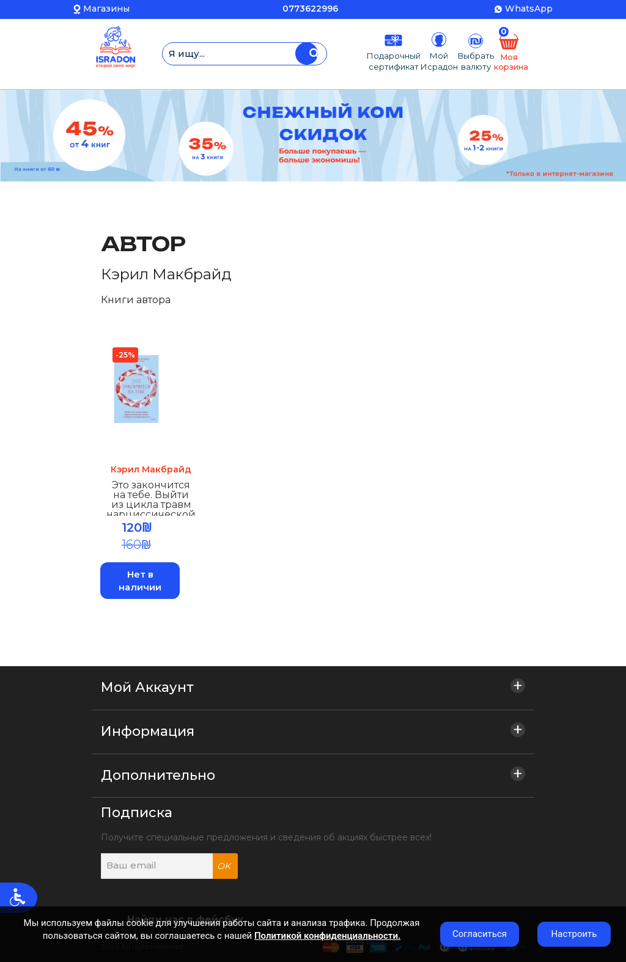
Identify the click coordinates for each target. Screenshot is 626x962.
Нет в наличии (140, 581)
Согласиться (479, 933)
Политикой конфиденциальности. (327, 935)
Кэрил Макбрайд (151, 469)
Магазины (106, 8)
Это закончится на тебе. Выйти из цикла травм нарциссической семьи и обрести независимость (151, 500)
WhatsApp (529, 8)
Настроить (574, 933)
